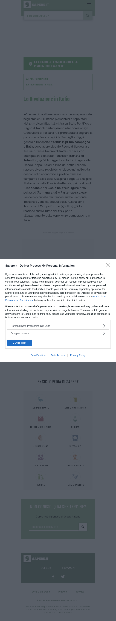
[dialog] (58, 310)
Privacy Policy (78, 355)
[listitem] (58, 326)
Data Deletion (37, 355)
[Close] (109, 266)
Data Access (58, 355)
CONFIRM (20, 342)
